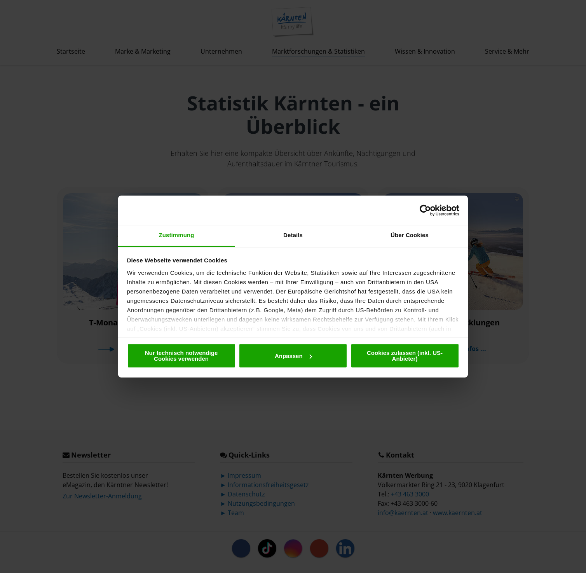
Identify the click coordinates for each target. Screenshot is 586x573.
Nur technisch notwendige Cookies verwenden (181, 355)
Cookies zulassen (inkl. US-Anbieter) (405, 355)
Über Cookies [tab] (410, 235)
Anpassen (293, 356)
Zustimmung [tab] (176, 235)
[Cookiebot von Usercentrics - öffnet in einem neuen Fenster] (425, 210)
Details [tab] (293, 235)
